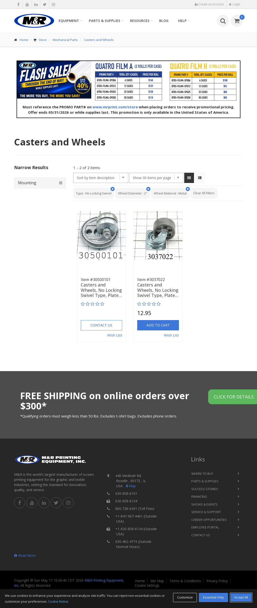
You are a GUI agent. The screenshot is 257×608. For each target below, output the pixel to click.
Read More (25, 555)
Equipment (69, 20)
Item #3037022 (151, 279)
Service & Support (206, 512)
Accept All (241, 597)
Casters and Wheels (99, 40)
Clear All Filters (204, 193)
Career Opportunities (209, 519)
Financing (199, 496)
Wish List (114, 335)
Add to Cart (158, 325)
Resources (139, 20)
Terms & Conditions (185, 581)
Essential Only (213, 597)
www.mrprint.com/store (115, 106)
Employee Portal (205, 527)
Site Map (157, 581)
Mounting (27, 182)
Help (182, 20)
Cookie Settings (147, 585)
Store (43, 40)
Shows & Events (204, 504)
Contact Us (101, 325)
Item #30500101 (95, 279)
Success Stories (204, 489)
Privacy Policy (217, 581)
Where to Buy (202, 473)
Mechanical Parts (65, 40)
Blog (163, 20)
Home (23, 40)
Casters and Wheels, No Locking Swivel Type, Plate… (101, 290)
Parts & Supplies (104, 20)
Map (130, 486)
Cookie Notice (58, 601)
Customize (185, 597)
